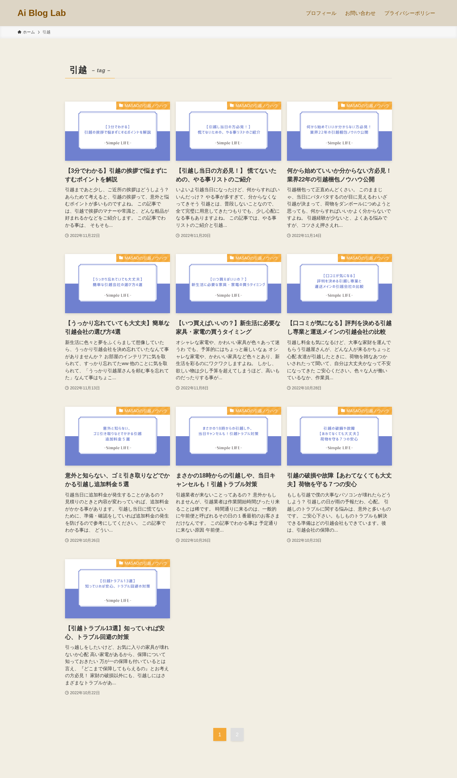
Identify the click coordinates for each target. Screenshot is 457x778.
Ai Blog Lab (41, 13)
